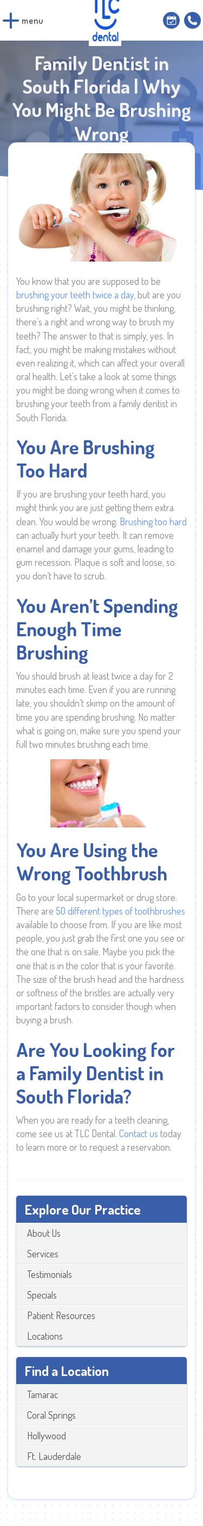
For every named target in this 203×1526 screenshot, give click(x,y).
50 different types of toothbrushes (120, 911)
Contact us (138, 1133)
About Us (44, 1233)
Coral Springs (51, 1415)
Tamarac (42, 1394)
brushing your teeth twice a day (75, 295)
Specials (42, 1295)
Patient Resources (61, 1315)
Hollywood (46, 1436)
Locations (45, 1336)
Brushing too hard (153, 521)
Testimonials (49, 1274)
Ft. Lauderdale (54, 1456)
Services (42, 1254)
